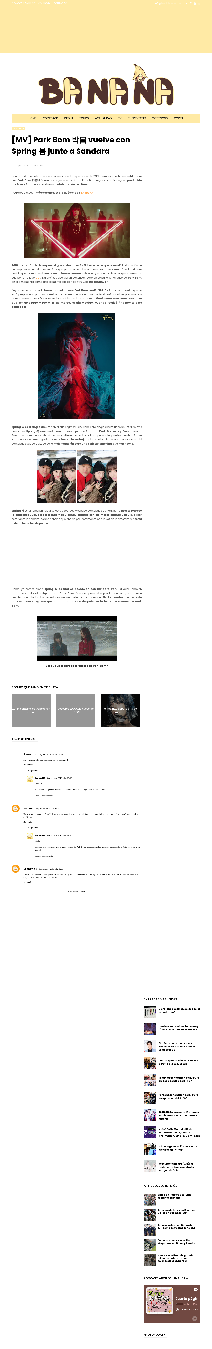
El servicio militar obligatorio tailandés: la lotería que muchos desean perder (175, 1258)
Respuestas (33, 770)
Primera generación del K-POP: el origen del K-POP (178, 1148)
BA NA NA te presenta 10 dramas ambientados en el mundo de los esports (179, 1115)
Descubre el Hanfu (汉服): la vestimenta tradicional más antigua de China (176, 1167)
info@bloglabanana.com (169, 3)
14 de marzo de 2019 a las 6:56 (49, 869)
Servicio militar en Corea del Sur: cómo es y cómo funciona (176, 1226)
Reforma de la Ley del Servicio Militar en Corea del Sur (176, 1211)
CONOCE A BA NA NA (23, 3)
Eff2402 (28, 808)
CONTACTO (60, 3)
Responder (28, 764)
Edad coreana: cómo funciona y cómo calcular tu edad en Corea (178, 1027)
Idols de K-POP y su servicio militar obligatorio (174, 1196)
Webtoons (160, 118)
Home (32, 118)
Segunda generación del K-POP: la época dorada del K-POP (178, 1079)
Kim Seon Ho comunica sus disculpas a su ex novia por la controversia (176, 1047)
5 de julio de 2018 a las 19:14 (59, 835)
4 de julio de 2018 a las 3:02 (46, 808)
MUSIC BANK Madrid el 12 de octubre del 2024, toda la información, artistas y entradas (179, 1133)
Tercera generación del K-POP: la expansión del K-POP (178, 1096)
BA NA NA (87, 193)
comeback (18, 128)
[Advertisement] (41, 30)
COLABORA (44, 3)
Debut (68, 118)
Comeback (50, 118)
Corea (179, 118)
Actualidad (103, 118)
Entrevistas (137, 118)
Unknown (29, 868)
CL (38, 278)
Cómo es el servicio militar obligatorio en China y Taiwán (176, 1242)
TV (119, 118)
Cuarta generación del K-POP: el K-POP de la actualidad (178, 1062)
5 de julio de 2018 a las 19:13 (59, 778)
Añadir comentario (76, 891)
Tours (84, 118)
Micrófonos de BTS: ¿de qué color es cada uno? (179, 1010)
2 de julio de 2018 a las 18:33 (50, 754)
